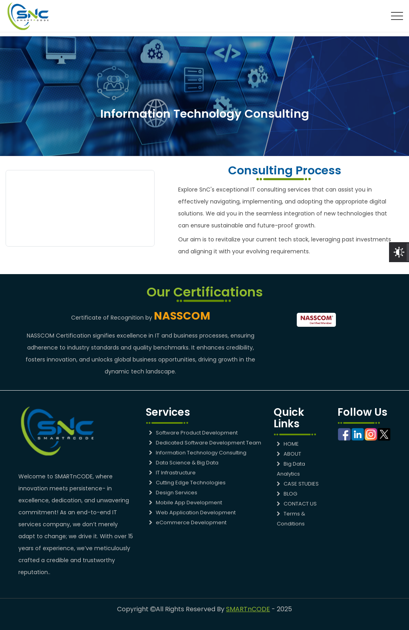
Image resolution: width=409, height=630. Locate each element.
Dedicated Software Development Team (205, 442)
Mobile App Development (185, 502)
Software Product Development (193, 432)
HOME (288, 444)
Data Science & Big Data (183, 462)
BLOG (287, 494)
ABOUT (289, 454)
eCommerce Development (187, 522)
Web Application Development (192, 512)
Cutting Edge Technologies (187, 482)
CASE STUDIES (298, 484)
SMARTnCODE (248, 609)
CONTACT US (297, 504)
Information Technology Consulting (197, 452)
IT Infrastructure (172, 472)
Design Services (173, 492)
